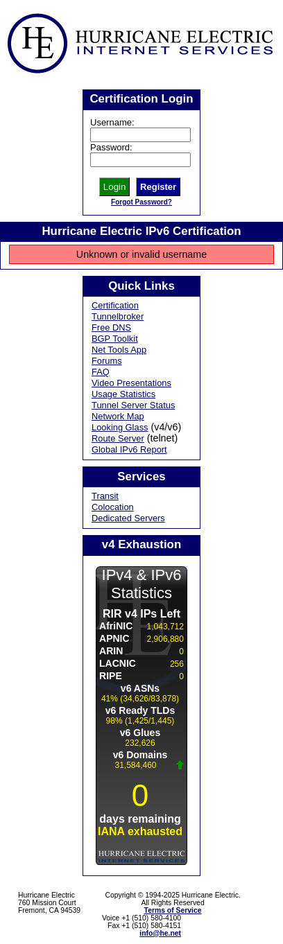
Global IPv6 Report (129, 449)
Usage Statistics (123, 394)
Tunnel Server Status (133, 405)
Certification (115, 305)
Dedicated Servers (128, 518)
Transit (105, 496)
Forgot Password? (141, 202)
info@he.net (160, 933)
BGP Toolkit (115, 338)
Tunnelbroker (118, 316)
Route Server (118, 438)
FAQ (101, 372)
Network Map (118, 416)
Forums (107, 361)
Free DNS (111, 327)
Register (158, 187)
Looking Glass (120, 427)
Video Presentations (131, 383)
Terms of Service (173, 910)
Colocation (113, 507)
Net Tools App (119, 349)
